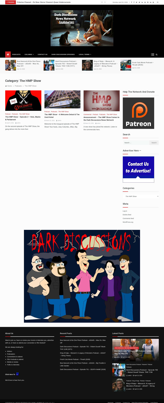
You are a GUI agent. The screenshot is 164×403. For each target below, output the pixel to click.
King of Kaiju (135, 378)
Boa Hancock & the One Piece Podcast (126, 345)
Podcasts (16, 51)
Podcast (8, 111)
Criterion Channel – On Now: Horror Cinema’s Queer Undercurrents (43, 2)
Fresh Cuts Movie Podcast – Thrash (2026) (75, 356)
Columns (29, 51)
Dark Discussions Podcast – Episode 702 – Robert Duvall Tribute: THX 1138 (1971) (66, 60)
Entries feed (127, 212)
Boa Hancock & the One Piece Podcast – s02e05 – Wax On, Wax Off (28, 60)
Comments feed (128, 215)
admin (18, 120)
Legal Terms (85, 51)
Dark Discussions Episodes (63, 51)
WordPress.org (128, 219)
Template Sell (50, 399)
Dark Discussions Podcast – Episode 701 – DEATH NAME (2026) (83, 366)
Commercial (87, 111)
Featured (144, 361)
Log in (125, 208)
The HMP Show (24, 111)
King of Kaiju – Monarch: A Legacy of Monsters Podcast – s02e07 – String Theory (105, 60)
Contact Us (42, 51)
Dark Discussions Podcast (133, 361)
